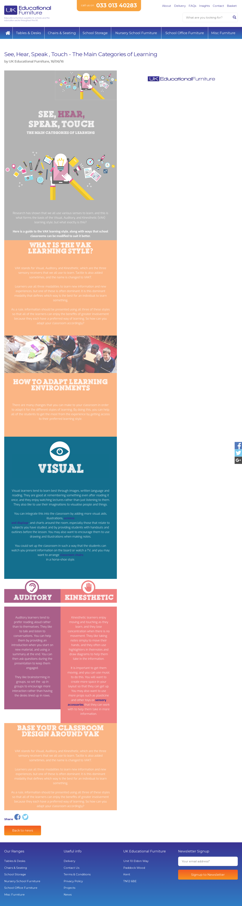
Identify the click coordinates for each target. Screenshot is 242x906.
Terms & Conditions (77, 874)
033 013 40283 (116, 5)
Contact (218, 6)
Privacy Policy (73, 881)
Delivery (180, 6)
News (68, 894)
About (166, 6)
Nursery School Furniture (136, 33)
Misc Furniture (223, 33)
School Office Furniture (184, 33)
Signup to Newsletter (208, 874)
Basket (232, 6)
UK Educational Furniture (144, 851)
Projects (69, 887)
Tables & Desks (28, 33)
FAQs (192, 6)
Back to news (22, 830)
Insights (204, 6)
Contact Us (71, 867)
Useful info (73, 851)
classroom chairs (71, 555)
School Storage (95, 33)
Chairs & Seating (62, 33)
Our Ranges (14, 851)
